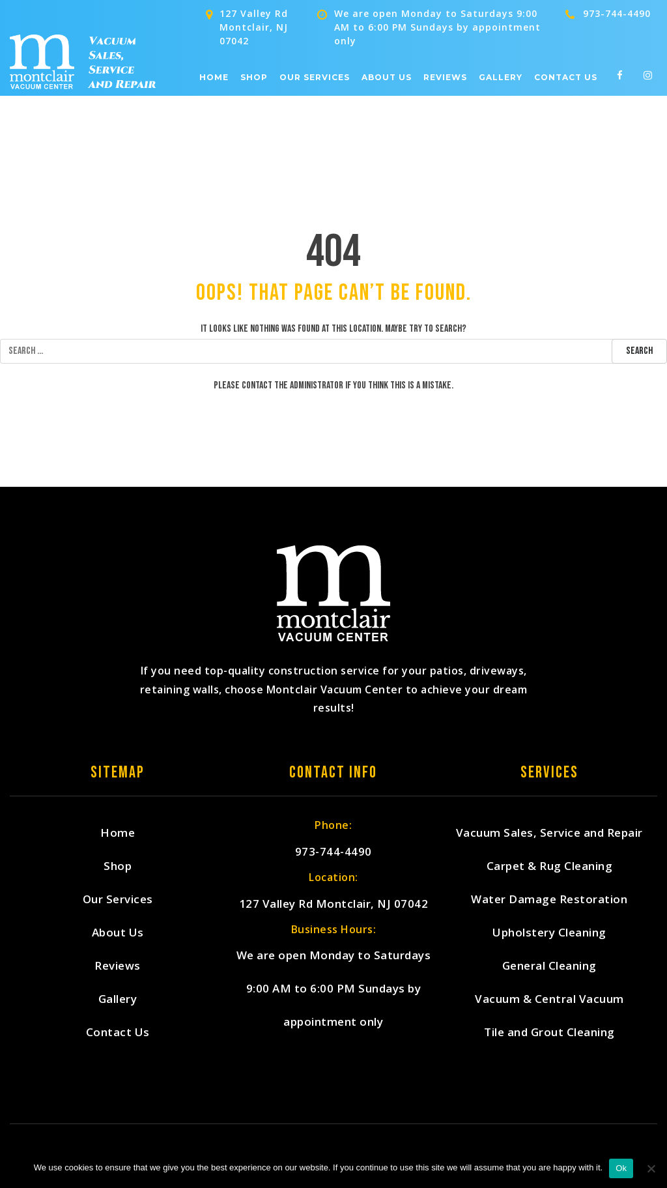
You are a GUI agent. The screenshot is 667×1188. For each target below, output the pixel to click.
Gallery (500, 77)
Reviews (445, 77)
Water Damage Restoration (549, 898)
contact (257, 385)
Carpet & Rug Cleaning (550, 865)
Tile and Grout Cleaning (549, 1031)
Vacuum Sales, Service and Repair (549, 832)
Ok (621, 1168)
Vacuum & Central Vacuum (549, 998)
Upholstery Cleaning (549, 932)
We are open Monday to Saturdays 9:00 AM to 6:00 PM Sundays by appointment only (333, 988)
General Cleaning (549, 965)
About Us (387, 77)
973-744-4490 (617, 13)
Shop (254, 77)
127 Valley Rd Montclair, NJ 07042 (334, 903)
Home (214, 77)
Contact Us (565, 77)
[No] (650, 1168)
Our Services (314, 77)
